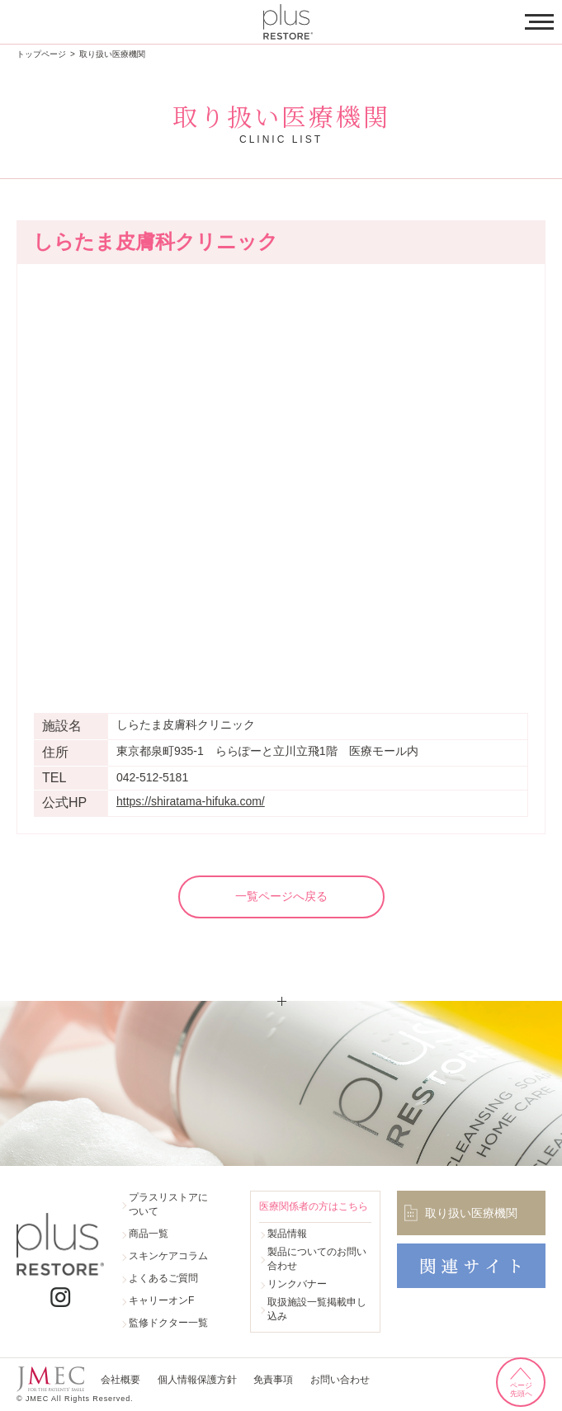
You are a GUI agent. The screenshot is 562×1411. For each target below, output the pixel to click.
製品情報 (287, 1233)
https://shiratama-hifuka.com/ (190, 801)
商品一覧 (148, 1233)
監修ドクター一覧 (168, 1322)
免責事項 (272, 1380)
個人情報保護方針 (196, 1380)
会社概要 (120, 1380)
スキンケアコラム (168, 1256)
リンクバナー (297, 1284)
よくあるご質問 (163, 1278)
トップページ (41, 54)
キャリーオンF (161, 1300)
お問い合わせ (338, 1380)
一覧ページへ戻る (281, 896)
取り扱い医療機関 (112, 54)
